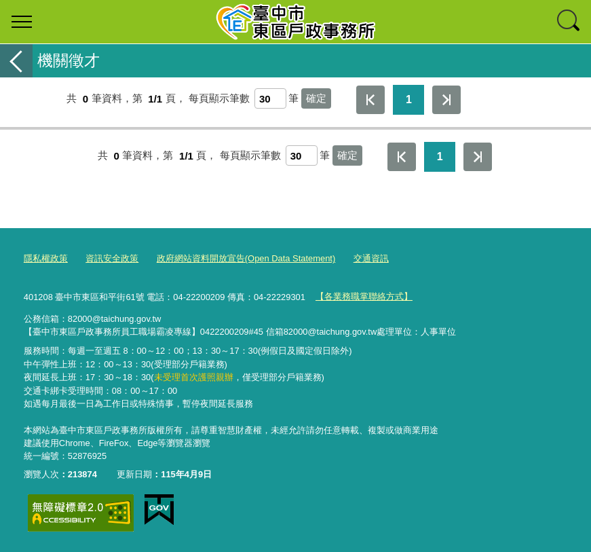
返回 (16, 60)
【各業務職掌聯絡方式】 (364, 296)
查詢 (569, 21)
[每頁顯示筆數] (270, 98)
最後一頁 (446, 100)
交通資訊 (371, 258)
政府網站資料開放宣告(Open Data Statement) (246, 258)
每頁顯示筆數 (219, 99)
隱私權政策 (46, 258)
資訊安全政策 (111, 258)
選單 (21, 21)
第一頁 (370, 100)
